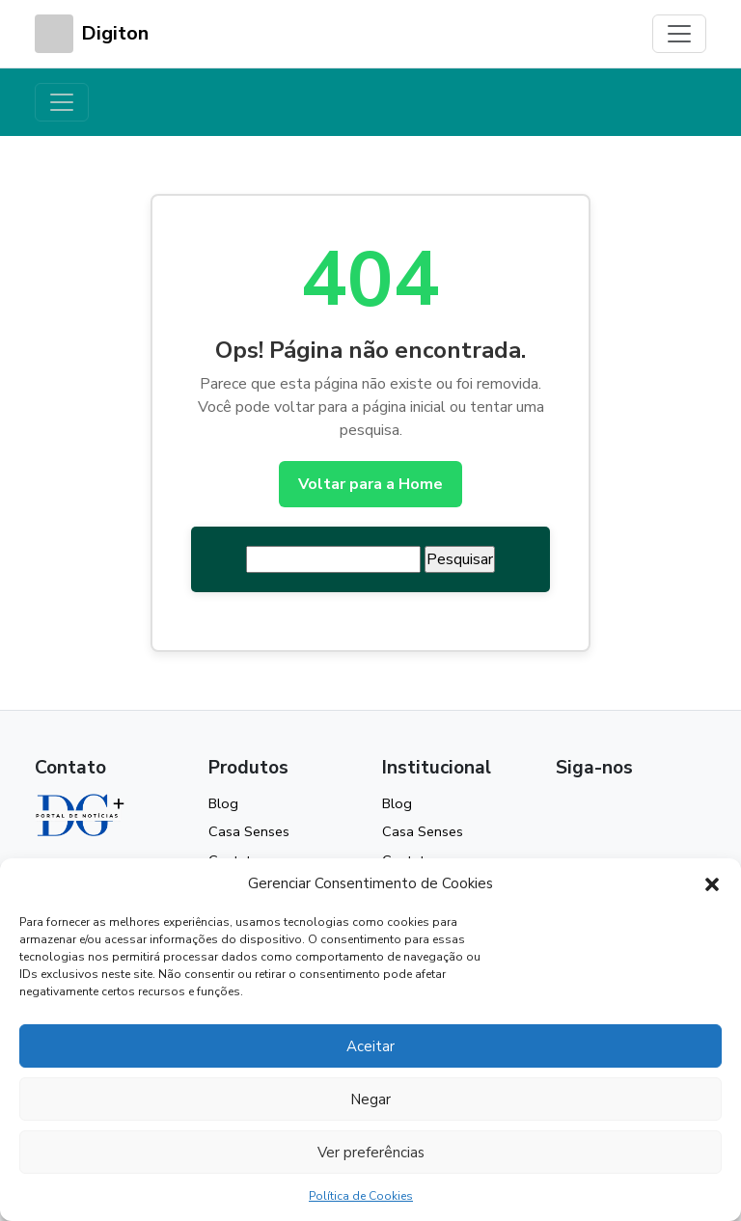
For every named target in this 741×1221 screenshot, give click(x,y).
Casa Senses (248, 831)
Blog (223, 803)
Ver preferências (371, 1152)
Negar (370, 1099)
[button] (712, 883)
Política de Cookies (361, 1196)
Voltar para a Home (370, 484)
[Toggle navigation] (679, 33)
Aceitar (370, 1046)
